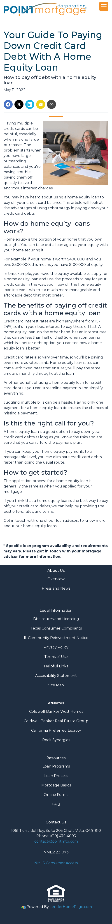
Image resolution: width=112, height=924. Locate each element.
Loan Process (56, 776)
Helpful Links (56, 666)
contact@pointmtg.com (56, 841)
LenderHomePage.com (71, 907)
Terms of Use (56, 657)
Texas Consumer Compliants (56, 628)
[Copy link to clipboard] (51, 104)
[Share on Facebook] (8, 104)
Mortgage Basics (56, 785)
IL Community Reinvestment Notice (56, 638)
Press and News (56, 588)
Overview (56, 579)
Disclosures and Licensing (56, 619)
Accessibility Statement (56, 675)
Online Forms (56, 795)
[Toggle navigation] (103, 6)
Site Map (56, 685)
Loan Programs (56, 766)
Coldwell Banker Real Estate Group (56, 721)
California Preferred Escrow (56, 730)
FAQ (56, 804)
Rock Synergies (56, 740)
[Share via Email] (40, 104)
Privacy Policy (56, 647)
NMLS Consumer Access (56, 863)
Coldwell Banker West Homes (56, 711)
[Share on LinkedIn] (29, 104)
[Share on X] (18, 104)
